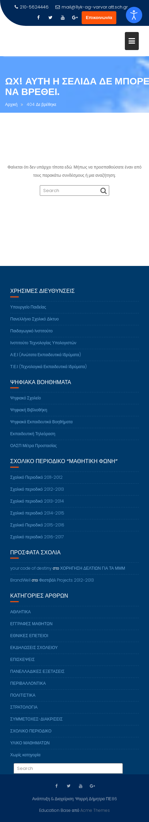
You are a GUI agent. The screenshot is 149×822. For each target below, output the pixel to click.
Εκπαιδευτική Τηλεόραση (32, 437)
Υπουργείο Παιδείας (28, 310)
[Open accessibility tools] (134, 15)
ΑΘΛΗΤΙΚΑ (20, 615)
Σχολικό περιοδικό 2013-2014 (37, 504)
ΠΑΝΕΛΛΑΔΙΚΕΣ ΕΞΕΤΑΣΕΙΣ (37, 675)
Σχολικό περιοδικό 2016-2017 (37, 540)
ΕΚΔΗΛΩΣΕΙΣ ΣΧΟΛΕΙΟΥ (34, 651)
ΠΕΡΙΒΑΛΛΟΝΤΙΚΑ (28, 687)
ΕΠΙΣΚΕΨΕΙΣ (22, 663)
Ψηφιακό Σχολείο (25, 401)
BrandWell (20, 584)
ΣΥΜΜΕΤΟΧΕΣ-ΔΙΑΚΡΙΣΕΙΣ (36, 722)
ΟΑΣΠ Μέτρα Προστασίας (33, 449)
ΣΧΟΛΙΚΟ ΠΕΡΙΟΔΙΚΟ (30, 734)
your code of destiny (31, 572)
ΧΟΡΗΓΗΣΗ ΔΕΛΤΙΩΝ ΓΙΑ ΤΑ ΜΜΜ (92, 572)
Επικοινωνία (99, 17)
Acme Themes (95, 810)
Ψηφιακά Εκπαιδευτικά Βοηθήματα (41, 425)
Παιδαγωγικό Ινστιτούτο (31, 334)
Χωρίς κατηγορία (25, 758)
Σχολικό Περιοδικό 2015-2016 (37, 528)
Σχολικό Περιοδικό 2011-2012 (36, 481)
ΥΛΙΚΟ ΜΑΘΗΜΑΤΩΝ (30, 746)
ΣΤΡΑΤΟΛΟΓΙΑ (23, 710)
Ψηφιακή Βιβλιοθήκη (28, 413)
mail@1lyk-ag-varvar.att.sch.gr (91, 7)
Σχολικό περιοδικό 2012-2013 (37, 492)
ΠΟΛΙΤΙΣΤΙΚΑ (22, 698)
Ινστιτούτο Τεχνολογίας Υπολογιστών (43, 346)
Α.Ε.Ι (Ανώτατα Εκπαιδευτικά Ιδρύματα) (45, 358)
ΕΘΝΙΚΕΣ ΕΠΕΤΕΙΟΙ (29, 639)
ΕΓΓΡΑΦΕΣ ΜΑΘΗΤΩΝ (31, 627)
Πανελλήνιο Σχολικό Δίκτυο (34, 322)
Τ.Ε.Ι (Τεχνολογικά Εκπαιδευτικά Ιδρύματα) (48, 370)
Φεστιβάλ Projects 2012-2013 (66, 584)
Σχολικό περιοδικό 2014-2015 (37, 516)
